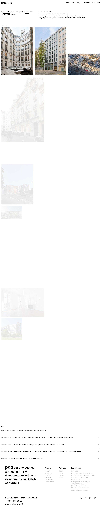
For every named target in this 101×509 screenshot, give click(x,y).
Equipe (61, 473)
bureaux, (27, 13)
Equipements (49, 479)
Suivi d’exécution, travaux (79, 490)
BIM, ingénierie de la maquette (81, 481)
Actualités (70, 2)
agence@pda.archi (14, 504)
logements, (3, 14)
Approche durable (77, 484)
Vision (61, 471)
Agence (62, 468)
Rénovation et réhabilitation (80, 486)
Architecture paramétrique (80, 477)
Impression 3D (75, 479)
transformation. (6, 13)
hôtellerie (8, 14)
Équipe (87, 2)
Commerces (49, 477)
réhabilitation (30, 11)
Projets (79, 2)
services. (15, 14)
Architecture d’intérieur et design (82, 473)
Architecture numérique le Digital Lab (83, 475)
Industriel (48, 475)
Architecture (75, 471)
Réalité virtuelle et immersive (80, 488)
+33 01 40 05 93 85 (13, 501)
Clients (61, 477)
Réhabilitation (49, 481)
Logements (48, 473)
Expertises (96, 2)
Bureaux (47, 471)
